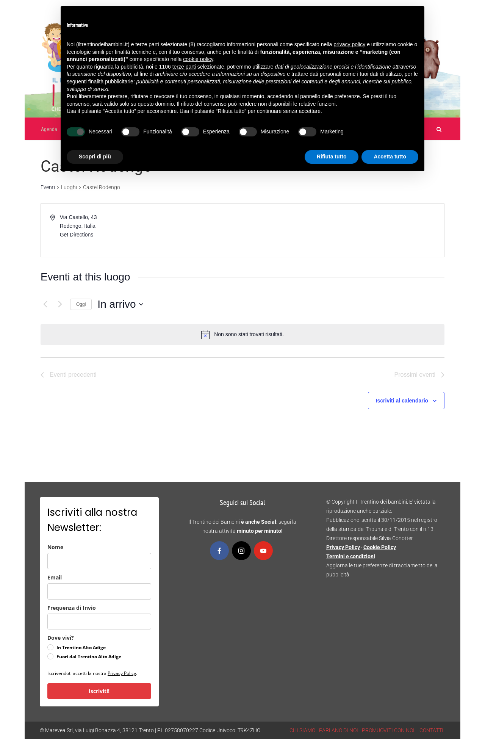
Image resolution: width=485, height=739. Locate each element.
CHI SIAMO (302, 730)
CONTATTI (431, 730)
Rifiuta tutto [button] (332, 156)
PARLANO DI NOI (338, 730)
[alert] (249, 334)
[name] (99, 561)
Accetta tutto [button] (390, 156)
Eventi (48, 187)
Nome (55, 547)
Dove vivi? (60, 637)
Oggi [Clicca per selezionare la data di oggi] (81, 304)
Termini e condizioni (350, 556)
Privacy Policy (122, 673)
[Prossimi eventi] (59, 304)
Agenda (49, 129)
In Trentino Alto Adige (81, 647)
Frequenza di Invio (71, 607)
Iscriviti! (99, 691)
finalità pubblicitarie (110, 81)
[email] (99, 591)
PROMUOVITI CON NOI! (389, 730)
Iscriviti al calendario (402, 401)
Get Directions (77, 235)
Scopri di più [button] (95, 156)
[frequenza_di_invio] (99, 621)
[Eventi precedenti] (45, 304)
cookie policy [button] (198, 59)
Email (54, 577)
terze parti (184, 67)
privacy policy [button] (349, 44)
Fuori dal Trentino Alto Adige (88, 656)
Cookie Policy (379, 547)
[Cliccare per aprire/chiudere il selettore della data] (120, 304)
